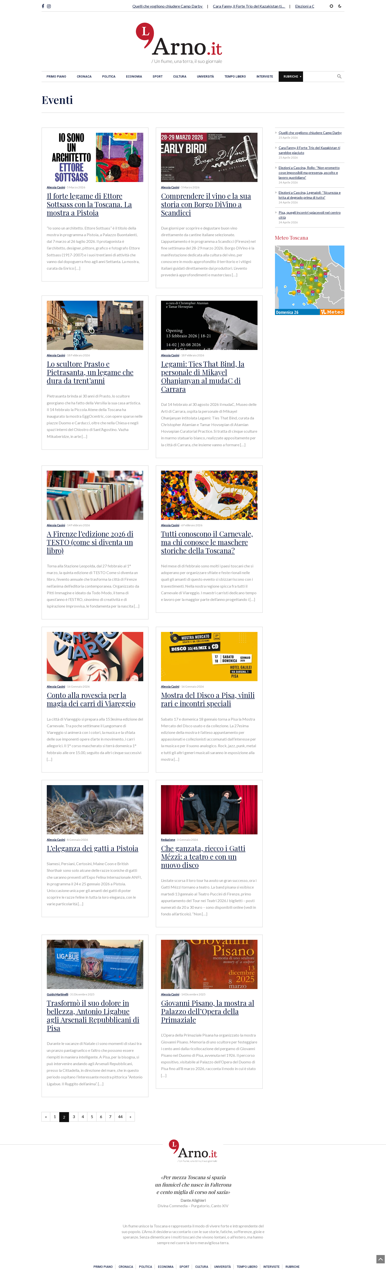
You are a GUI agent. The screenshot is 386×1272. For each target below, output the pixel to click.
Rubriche (291, 76)
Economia (134, 76)
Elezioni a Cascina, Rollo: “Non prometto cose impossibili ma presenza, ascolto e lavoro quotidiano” (309, 172)
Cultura (179, 76)
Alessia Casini (56, 187)
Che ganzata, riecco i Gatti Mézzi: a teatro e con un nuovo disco (208, 849)
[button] (339, 76)
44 (126, 1099)
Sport (157, 76)
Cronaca (84, 76)
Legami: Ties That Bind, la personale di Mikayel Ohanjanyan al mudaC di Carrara (201, 373)
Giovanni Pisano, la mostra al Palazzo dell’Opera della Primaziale (206, 1003)
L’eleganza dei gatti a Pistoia (90, 841)
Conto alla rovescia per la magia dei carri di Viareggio (89, 693)
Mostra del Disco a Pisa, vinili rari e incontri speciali (206, 693)
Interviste (265, 76)
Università (205, 76)
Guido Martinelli (57, 987)
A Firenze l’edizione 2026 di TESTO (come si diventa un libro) (88, 537)
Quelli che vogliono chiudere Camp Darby (167, 6)
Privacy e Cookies (276, 1262)
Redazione (168, 834)
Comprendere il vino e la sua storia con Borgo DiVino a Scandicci (205, 203)
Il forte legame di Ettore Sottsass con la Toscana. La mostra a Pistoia (88, 203)
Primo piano (56, 76)
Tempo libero (235, 76)
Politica (108, 76)
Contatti (296, 1262)
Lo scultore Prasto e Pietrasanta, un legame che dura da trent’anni (88, 369)
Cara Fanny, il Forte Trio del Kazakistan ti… (249, 6)
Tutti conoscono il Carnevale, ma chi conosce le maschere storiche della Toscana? (206, 537)
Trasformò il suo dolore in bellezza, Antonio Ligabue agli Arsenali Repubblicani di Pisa (93, 1003)
